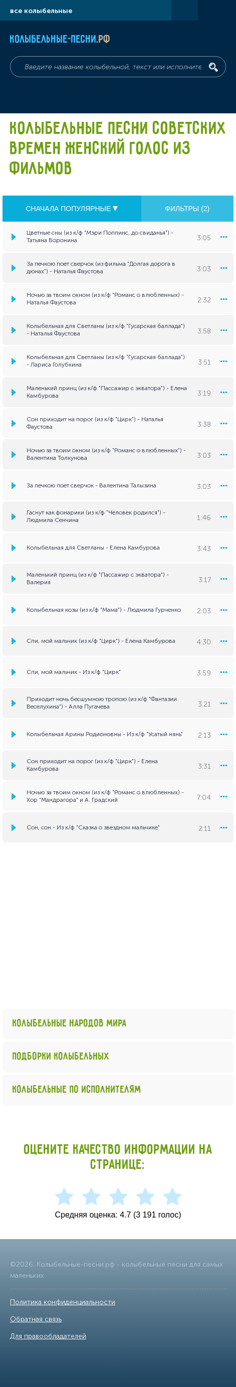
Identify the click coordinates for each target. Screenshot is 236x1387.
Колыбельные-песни (60, 40)
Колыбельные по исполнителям (77, 1090)
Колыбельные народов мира (70, 1023)
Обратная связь (36, 1319)
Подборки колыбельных (61, 1057)
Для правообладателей (48, 1336)
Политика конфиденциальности (62, 1302)
